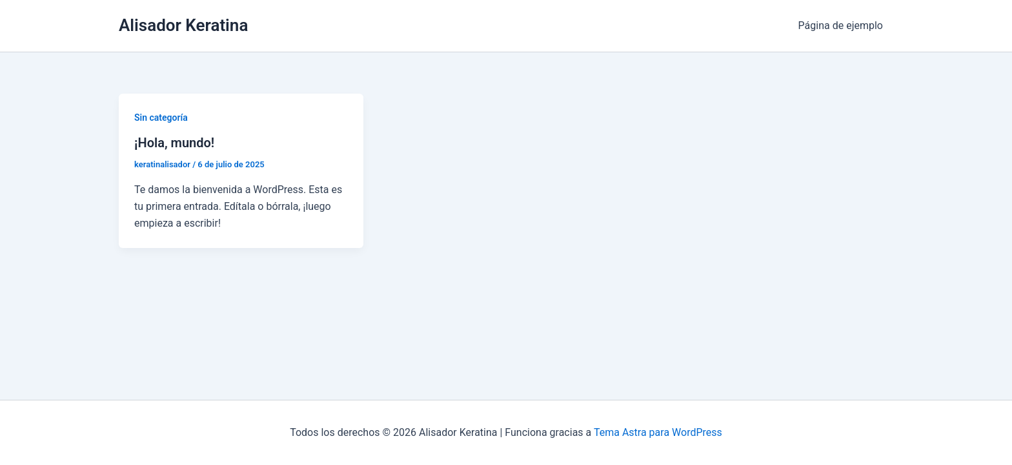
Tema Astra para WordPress (658, 432)
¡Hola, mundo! (174, 142)
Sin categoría (161, 117)
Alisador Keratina (183, 25)
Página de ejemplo (840, 25)
